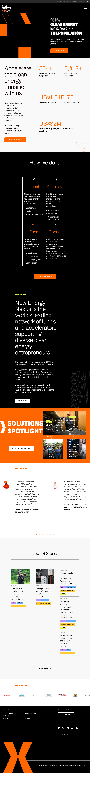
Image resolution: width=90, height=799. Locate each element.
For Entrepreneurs (9, 713)
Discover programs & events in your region (71, 2)
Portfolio (6, 716)
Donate (64, 734)
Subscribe (66, 715)
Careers (27, 719)
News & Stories (30, 713)
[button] (36, 534)
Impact (5, 719)
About (27, 716)
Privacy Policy (81, 765)
